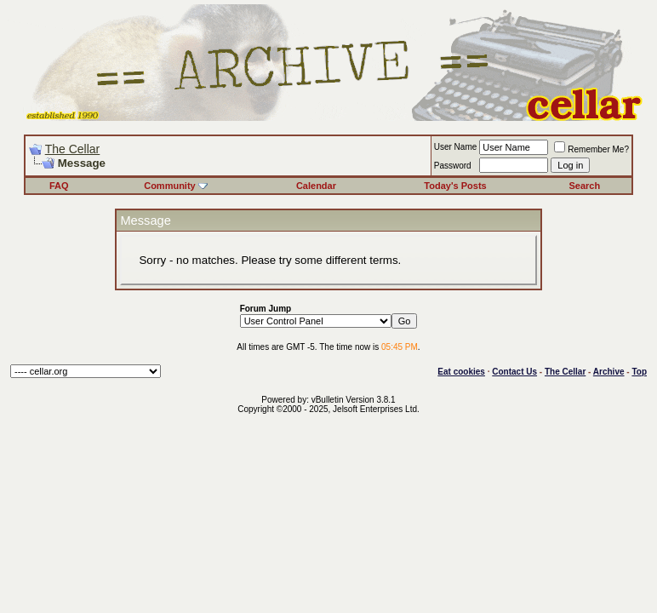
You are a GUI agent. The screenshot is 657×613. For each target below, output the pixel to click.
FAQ (59, 185)
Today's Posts (455, 185)
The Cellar (72, 149)
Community (176, 185)
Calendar (316, 185)
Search (584, 185)
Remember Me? (591, 149)
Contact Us (514, 371)
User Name (455, 147)
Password (452, 165)
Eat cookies (461, 371)
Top (639, 371)
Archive (609, 371)
